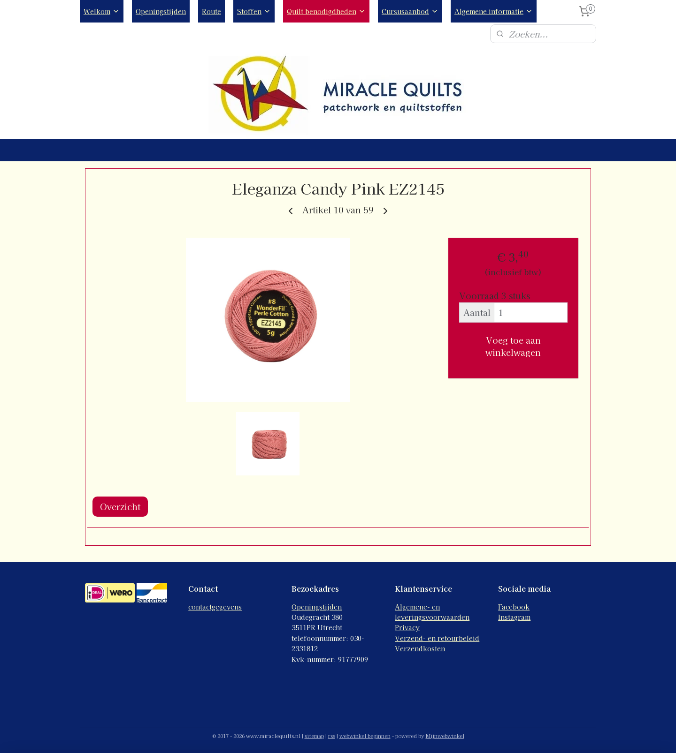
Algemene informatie (493, 11)
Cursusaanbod (410, 11)
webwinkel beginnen (365, 735)
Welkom (102, 11)
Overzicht (120, 506)
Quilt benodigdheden (326, 11)
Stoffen (254, 11)
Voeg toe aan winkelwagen (513, 346)
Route (211, 11)
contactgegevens (215, 606)
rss (331, 735)
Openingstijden (161, 11)
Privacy (407, 627)
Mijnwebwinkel (445, 735)
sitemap (314, 735)
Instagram (514, 617)
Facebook (514, 606)
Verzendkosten (420, 648)
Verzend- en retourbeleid (437, 638)
